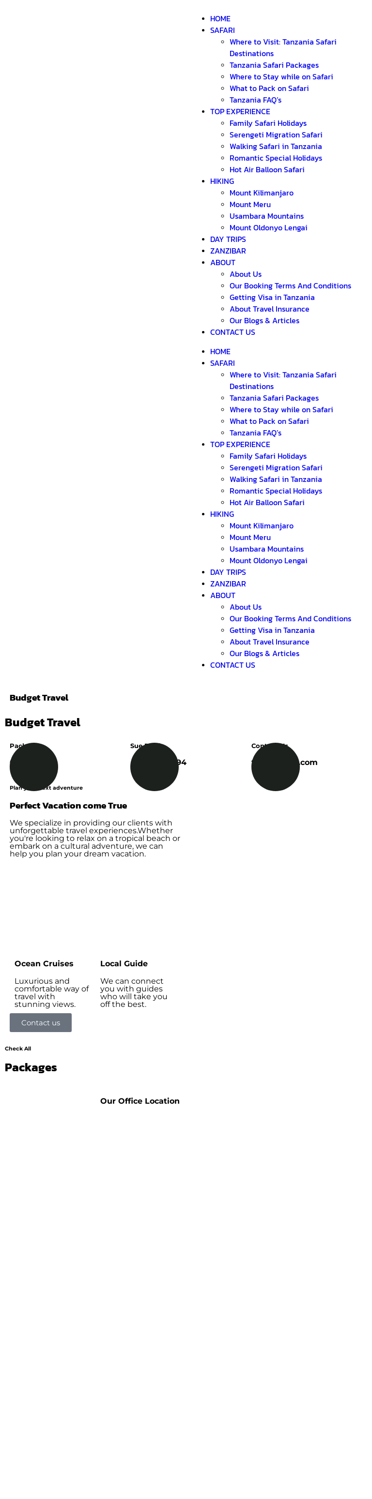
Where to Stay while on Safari (281, 76)
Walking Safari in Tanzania (276, 146)
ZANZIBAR (228, 250)
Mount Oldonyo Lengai (269, 227)
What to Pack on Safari (269, 88)
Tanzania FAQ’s (255, 99)
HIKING (222, 181)
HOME (220, 18)
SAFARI (222, 30)
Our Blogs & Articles (264, 320)
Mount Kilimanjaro (262, 192)
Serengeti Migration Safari (276, 134)
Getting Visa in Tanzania (272, 297)
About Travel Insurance (270, 309)
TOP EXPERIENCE (240, 111)
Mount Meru (250, 204)
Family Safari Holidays (268, 123)
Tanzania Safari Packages (274, 65)
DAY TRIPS (228, 239)
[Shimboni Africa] (140, 1151)
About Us (246, 274)
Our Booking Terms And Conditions (290, 285)
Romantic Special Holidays (276, 158)
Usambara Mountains (267, 216)
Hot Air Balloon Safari (267, 169)
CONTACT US (232, 332)
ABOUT (222, 262)
